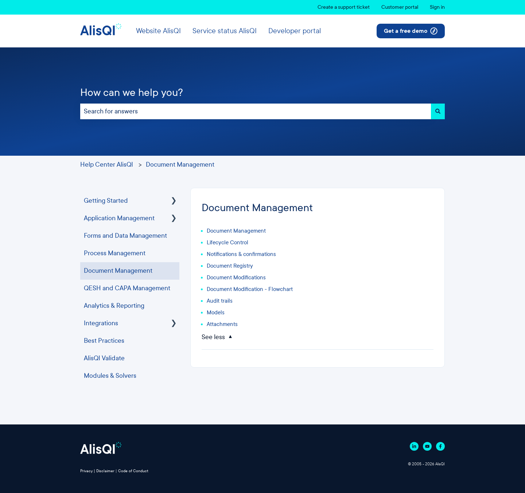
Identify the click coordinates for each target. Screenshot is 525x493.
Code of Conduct (133, 471)
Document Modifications (236, 277)
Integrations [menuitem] (101, 323)
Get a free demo (411, 31)
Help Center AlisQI (106, 164)
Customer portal (399, 7)
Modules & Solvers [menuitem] (110, 376)
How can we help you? (131, 92)
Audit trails (220, 301)
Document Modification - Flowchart (250, 289)
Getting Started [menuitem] (106, 201)
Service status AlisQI (224, 31)
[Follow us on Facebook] (440, 446)
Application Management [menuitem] (119, 218)
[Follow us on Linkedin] (414, 446)
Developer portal (294, 31)
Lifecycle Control (227, 242)
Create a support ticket (344, 7)
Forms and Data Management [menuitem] (125, 236)
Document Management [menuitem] (118, 271)
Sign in (437, 7)
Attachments (222, 324)
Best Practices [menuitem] (104, 341)
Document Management (180, 164)
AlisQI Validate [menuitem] (104, 358)
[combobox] (255, 111)
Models (216, 312)
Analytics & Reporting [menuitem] (114, 306)
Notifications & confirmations (241, 254)
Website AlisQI (158, 31)
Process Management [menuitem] (114, 253)
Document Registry (230, 266)
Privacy (86, 471)
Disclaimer (105, 471)
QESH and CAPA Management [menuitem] (127, 288)
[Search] (438, 111)
